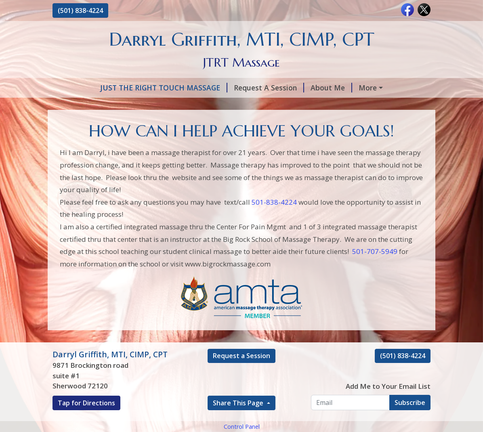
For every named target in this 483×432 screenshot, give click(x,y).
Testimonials (284, 105)
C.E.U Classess (270, 122)
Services (335, 87)
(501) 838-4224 (80, 10)
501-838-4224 (274, 236)
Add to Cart (212, 122)
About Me (290, 87)
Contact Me (159, 122)
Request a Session (241, 390)
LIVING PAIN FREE (94, 122)
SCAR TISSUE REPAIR (355, 105)
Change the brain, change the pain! (363, 122)
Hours (238, 105)
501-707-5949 (374, 285)
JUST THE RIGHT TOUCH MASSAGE (122, 87)
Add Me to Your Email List (388, 420)
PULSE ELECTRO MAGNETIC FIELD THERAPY (138, 105)
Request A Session (228, 87)
